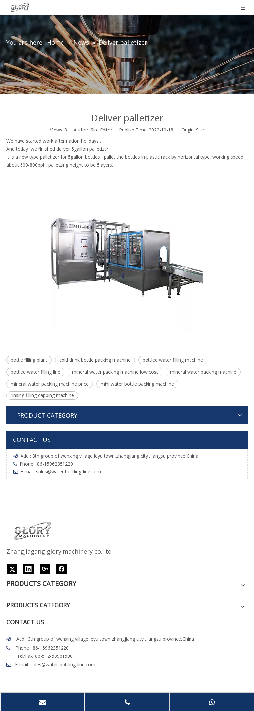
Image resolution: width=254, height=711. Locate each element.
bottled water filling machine (173, 360)
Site (200, 130)
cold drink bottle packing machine (95, 360)
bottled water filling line (35, 372)
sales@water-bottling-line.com (68, 471)
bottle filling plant (29, 360)
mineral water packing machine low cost (115, 372)
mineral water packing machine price (50, 384)
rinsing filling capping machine (42, 395)
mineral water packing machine (203, 372)
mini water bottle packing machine (137, 384)
